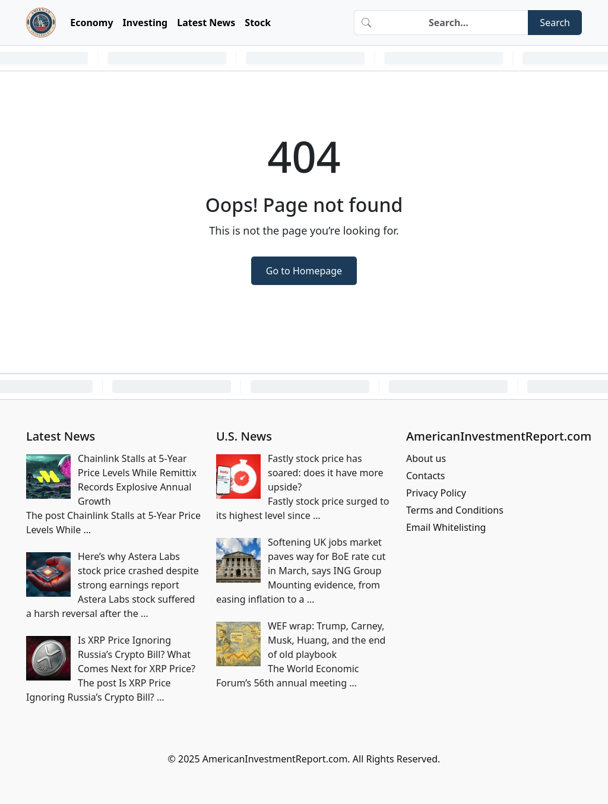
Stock (258, 22)
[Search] (453, 22)
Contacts (425, 475)
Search (555, 22)
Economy (91, 22)
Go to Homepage (304, 270)
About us (426, 458)
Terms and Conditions (455, 510)
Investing (145, 22)
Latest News (206, 22)
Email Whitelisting (446, 527)
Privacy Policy (436, 492)
